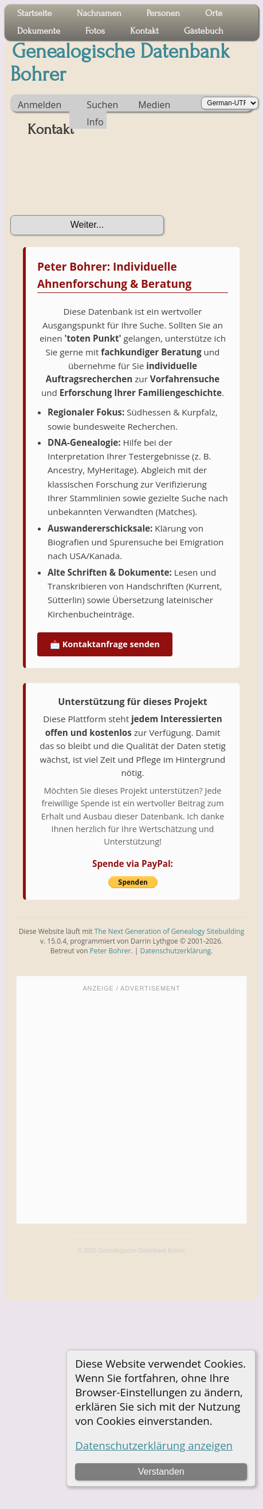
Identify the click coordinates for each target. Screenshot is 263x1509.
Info (95, 122)
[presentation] (97, 180)
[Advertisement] (108, 1107)
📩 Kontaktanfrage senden (105, 644)
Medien (154, 104)
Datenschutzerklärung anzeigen (154, 1445)
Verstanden (161, 1471)
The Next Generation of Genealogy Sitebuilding (170, 931)
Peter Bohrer (110, 951)
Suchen (102, 104)
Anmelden (39, 104)
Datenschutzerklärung (175, 951)
